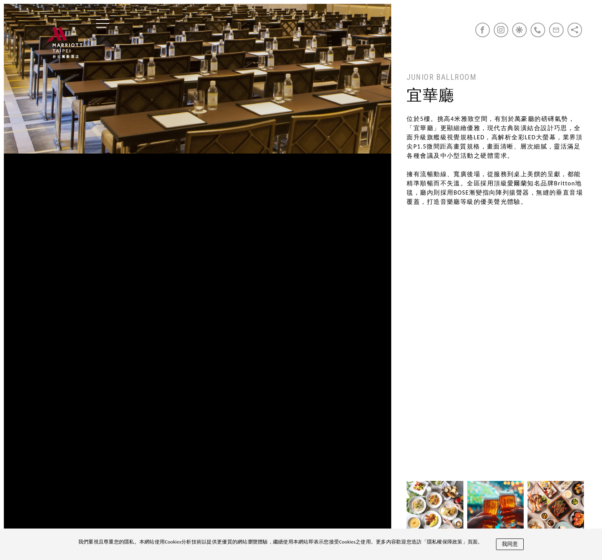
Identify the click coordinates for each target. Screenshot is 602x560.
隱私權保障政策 (445, 542)
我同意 (510, 544)
